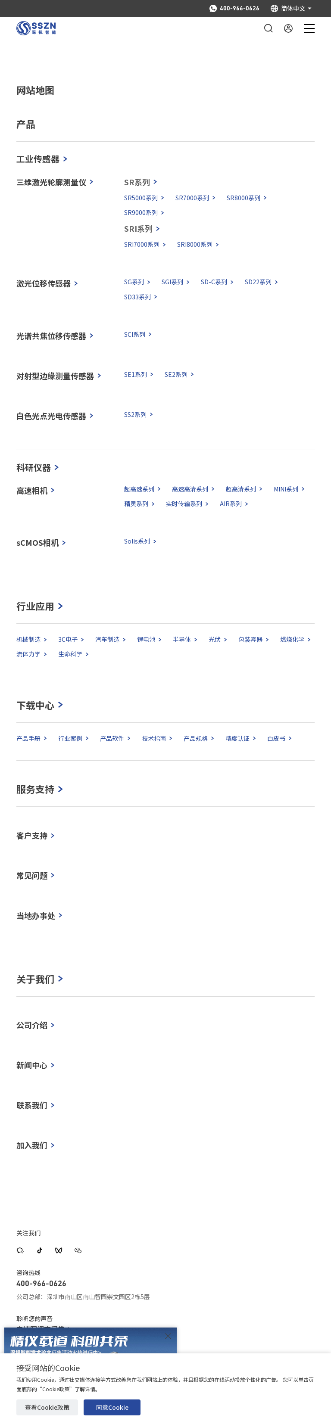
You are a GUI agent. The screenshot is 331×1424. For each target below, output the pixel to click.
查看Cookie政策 (47, 1407)
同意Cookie (112, 1407)
